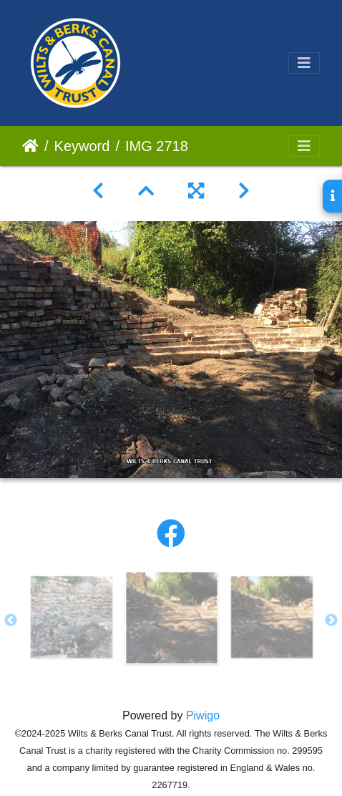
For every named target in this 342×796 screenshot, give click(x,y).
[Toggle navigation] (304, 63)
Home (30, 146)
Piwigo (203, 715)
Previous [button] (11, 620)
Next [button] (331, 620)
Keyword (82, 146)
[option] (71, 617)
